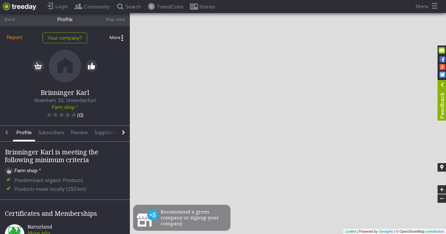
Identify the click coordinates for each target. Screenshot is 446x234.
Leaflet (350, 231)
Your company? (65, 38)
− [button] (442, 198)
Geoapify (386, 231)
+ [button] (442, 189)
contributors (435, 231)
